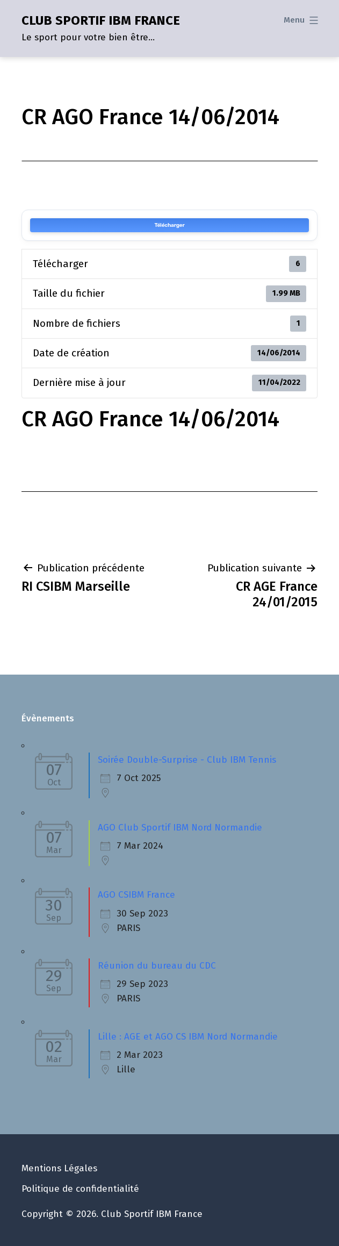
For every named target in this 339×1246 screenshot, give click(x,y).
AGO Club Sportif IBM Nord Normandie (180, 827)
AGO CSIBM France (136, 894)
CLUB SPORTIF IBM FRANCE (100, 20)
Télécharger (169, 225)
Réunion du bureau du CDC (157, 965)
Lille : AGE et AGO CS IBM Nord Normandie (188, 1036)
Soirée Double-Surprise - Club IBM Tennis (187, 759)
